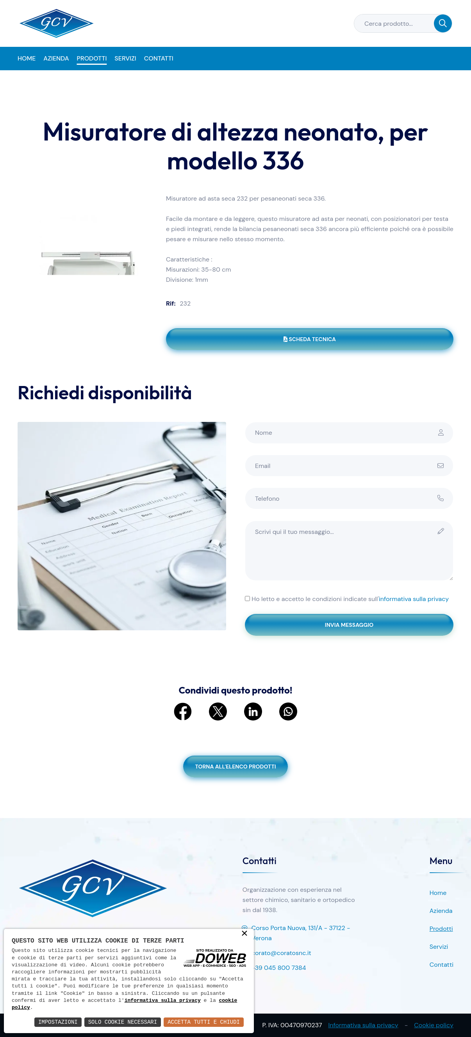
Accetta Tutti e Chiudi (204, 1022)
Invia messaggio (349, 624)
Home (27, 58)
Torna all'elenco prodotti (235, 766)
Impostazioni (58, 1022)
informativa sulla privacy (414, 599)
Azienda (56, 58)
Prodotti (92, 58)
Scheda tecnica (310, 339)
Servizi (125, 58)
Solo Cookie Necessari (122, 1022)
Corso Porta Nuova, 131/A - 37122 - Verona (296, 933)
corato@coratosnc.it (277, 953)
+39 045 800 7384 (274, 968)
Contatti (158, 58)
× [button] (244, 934)
